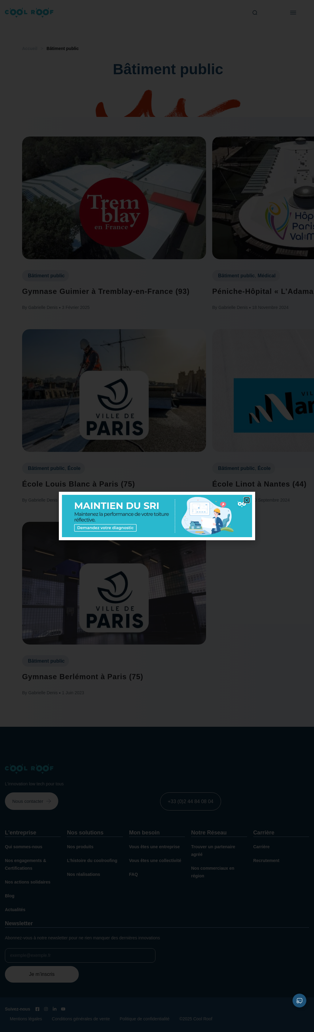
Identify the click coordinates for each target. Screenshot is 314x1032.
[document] (157, 516)
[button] (246, 500)
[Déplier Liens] (299, 1000)
